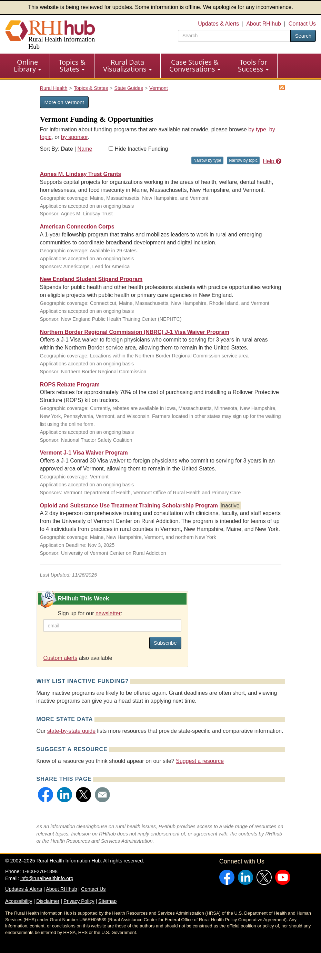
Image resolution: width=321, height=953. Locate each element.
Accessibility (18, 901)
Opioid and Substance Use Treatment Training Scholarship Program (129, 505)
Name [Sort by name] (85, 149)
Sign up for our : (90, 613)
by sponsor (74, 137)
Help (272, 161)
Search (303, 36)
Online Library (27, 65)
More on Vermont (64, 102)
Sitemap (107, 901)
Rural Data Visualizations (127, 65)
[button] (45, 795)
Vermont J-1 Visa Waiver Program (84, 453)
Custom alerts (60, 658)
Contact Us (302, 24)
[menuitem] (27, 66)
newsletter (108, 613)
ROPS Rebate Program (70, 384)
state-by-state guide (71, 731)
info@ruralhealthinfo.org (46, 878)
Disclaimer (47, 901)
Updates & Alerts (218, 24)
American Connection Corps (77, 227)
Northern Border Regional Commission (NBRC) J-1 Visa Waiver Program (134, 332)
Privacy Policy (78, 901)
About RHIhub (263, 24)
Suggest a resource (200, 761)
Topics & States (72, 65)
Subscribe (165, 643)
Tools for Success (253, 65)
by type (257, 129)
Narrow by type (207, 160)
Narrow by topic (243, 160)
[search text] (234, 36)
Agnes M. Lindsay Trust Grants (80, 174)
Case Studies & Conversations (194, 65)
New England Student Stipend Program (91, 279)
